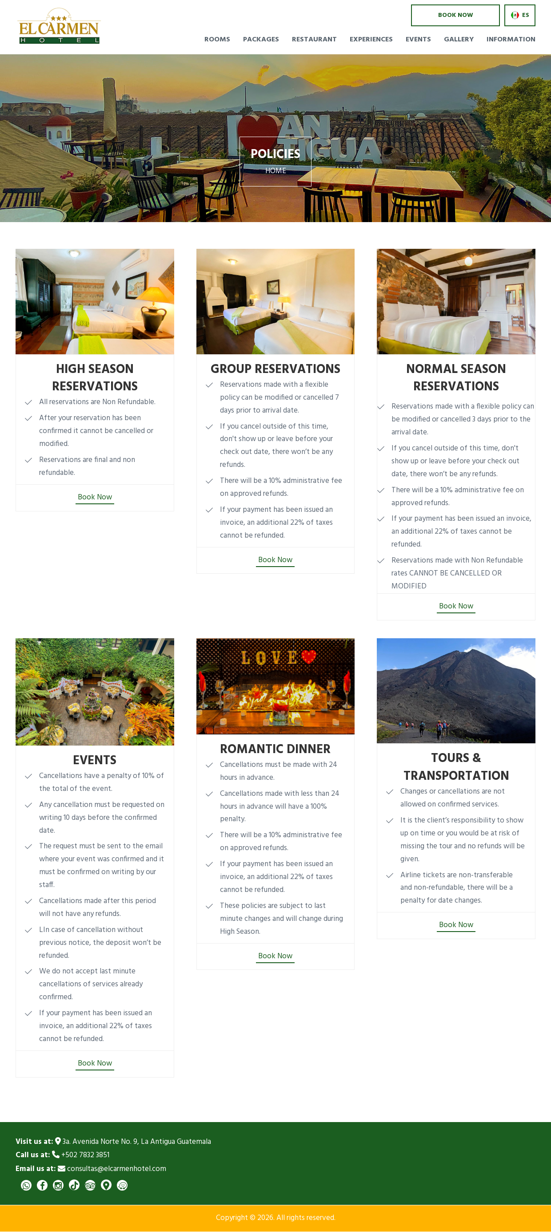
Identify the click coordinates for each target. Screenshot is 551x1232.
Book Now (95, 498)
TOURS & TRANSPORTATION (456, 767)
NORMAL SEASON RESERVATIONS (456, 378)
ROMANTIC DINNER (275, 750)
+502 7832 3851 (62, 1156)
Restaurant (314, 39)
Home (275, 172)
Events (418, 39)
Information (511, 39)
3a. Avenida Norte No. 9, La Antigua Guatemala (113, 1142)
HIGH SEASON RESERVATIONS (95, 378)
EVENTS (94, 761)
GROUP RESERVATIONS (275, 370)
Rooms (217, 39)
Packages (261, 39)
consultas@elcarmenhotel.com (91, 1169)
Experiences (371, 39)
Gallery (459, 39)
